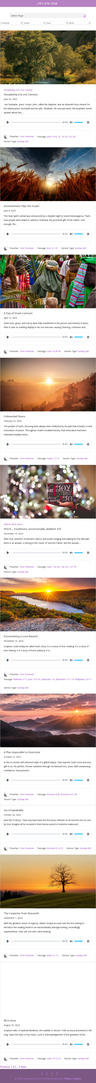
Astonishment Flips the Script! (21, 206)
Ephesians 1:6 (48, 679)
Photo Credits (72, 1078)
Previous (5, 1067)
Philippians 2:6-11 (83, 679)
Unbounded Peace (14, 416)
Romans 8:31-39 (69, 794)
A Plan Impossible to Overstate (22, 752)
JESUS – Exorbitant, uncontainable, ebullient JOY (32, 529)
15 (59, 136)
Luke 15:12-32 (54, 1058)
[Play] (7, 122)
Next (23, 1067)
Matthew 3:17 (20, 679)
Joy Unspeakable (13, 810)
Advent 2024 (10, 524)
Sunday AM (22, 141)
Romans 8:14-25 (55, 848)
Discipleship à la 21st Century (18, 89)
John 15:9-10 (34, 679)
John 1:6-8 (52, 136)
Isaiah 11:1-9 (53, 458)
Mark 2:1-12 (52, 955)
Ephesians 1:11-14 (65, 679)
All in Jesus (10, 1020)
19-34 (64, 136)
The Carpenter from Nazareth (21, 913)
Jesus (19, 524)
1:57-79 (72, 566)
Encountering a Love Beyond (21, 636)
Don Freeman (27, 136)
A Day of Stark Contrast (18, 313)
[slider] (36, 122)
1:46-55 (64, 566)
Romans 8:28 (53, 794)
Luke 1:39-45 (53, 566)
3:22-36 (72, 136)
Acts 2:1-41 (52, 248)
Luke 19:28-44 (54, 351)
